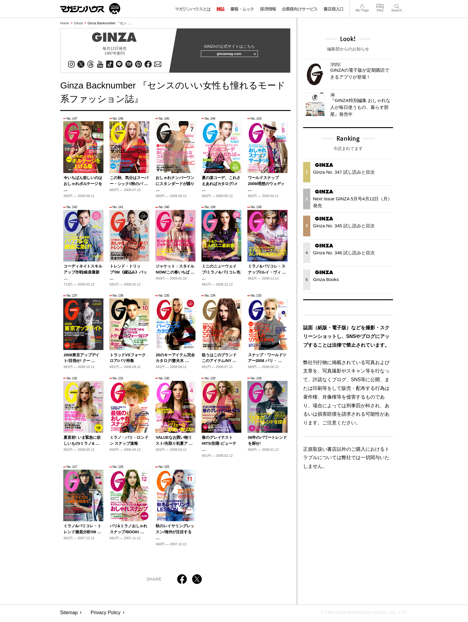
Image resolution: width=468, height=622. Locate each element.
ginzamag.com (234, 55)
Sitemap (69, 614)
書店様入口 (333, 9)
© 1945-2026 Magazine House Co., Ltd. (360, 614)
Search (396, 5)
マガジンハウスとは (193, 9)
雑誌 (220, 9)
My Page (362, 5)
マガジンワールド (90, 8)
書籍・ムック (242, 9)
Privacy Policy (106, 614)
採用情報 (268, 9)
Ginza (78, 23)
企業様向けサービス (300, 9)
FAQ (380, 5)
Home (64, 23)
